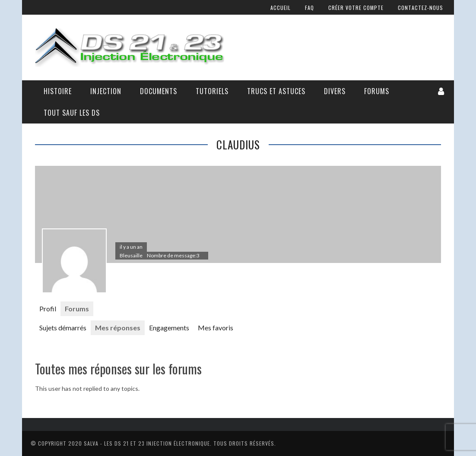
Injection (105, 91)
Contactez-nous (420, 7)
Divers (335, 91)
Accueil (280, 7)
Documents (158, 91)
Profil (47, 308)
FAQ (309, 7)
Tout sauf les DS (72, 113)
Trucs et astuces (276, 91)
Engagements (169, 327)
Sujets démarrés (62, 327)
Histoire (58, 91)
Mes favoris (215, 327)
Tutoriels (212, 91)
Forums (376, 91)
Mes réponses (117, 327)
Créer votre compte (356, 7)
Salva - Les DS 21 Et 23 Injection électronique (147, 443)
